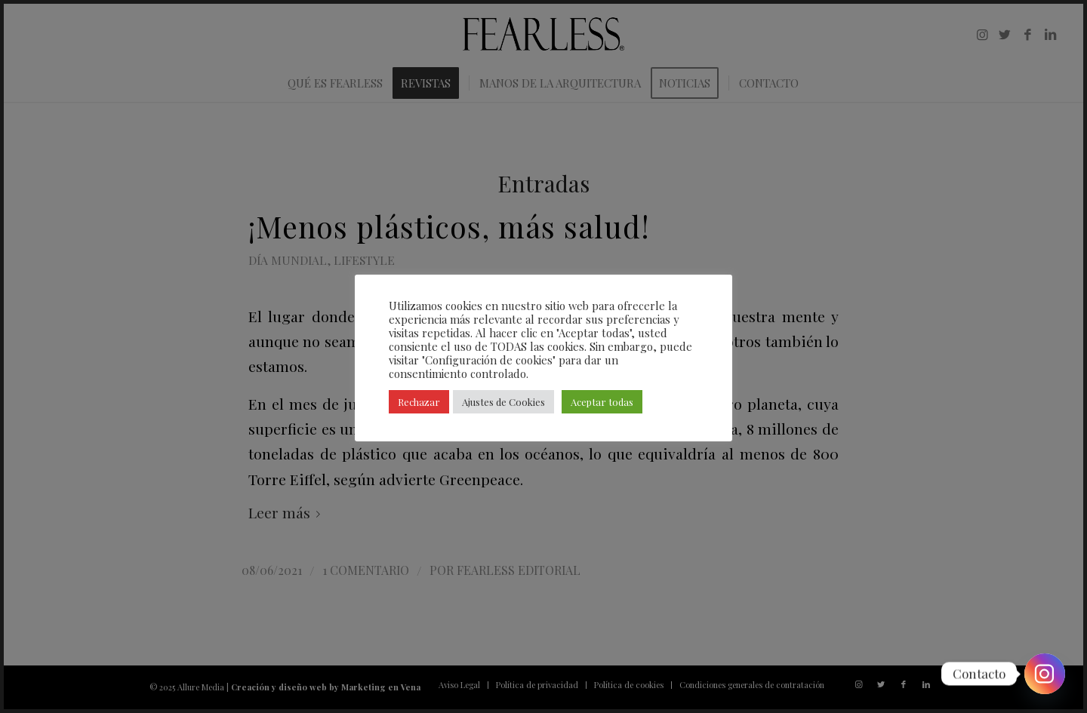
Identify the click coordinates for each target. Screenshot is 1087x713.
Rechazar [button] (419, 401)
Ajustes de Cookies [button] (503, 401)
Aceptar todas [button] (602, 401)
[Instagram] (1044, 673)
